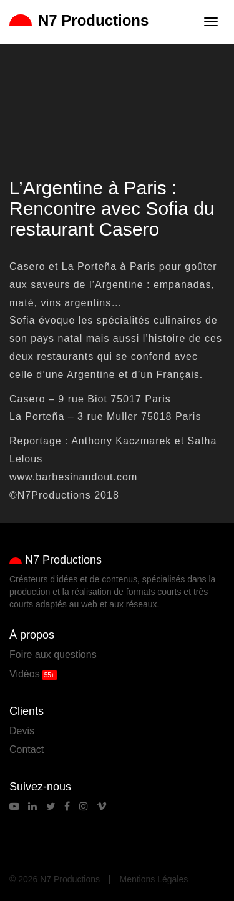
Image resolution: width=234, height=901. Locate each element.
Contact (26, 749)
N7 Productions (79, 20)
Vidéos (24, 674)
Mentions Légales (154, 879)
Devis (21, 730)
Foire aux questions (53, 654)
